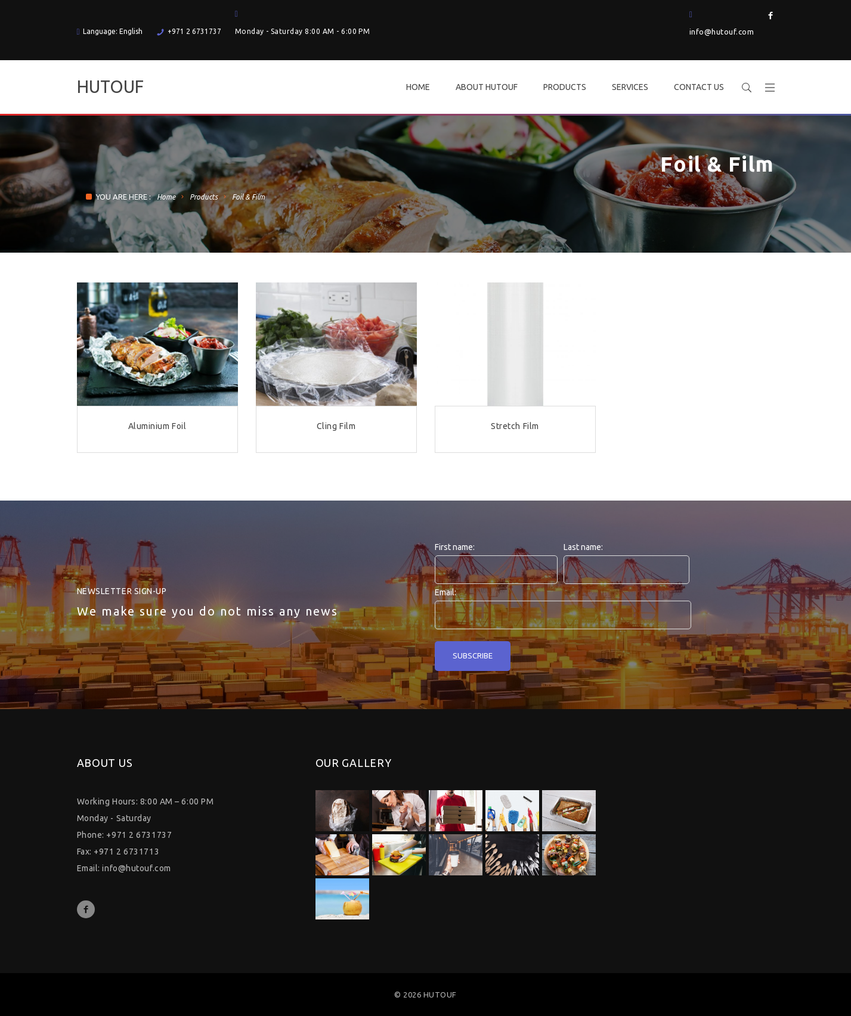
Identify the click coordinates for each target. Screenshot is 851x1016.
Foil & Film (248, 197)
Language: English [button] (110, 31)
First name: (455, 547)
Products (204, 197)
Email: (445, 592)
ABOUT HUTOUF (487, 87)
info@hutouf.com (721, 31)
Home (166, 197)
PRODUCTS (564, 87)
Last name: (583, 547)
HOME (418, 87)
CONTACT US (699, 87)
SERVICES (630, 87)
